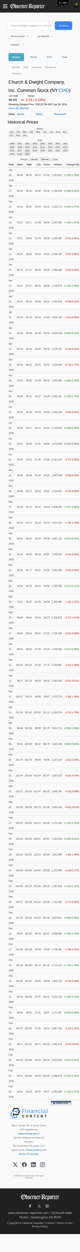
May (38, 132)
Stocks (33, 57)
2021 (50, 150)
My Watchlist (43, 36)
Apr (31, 132)
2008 (12, 147)
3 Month (45, 159)
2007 (65, 143)
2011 (34, 147)
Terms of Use (64, 1223)
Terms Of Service (28, 1154)
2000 (12, 143)
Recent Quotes (18, 36)
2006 (57, 143)
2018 (27, 150)
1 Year (55, 159)
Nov (18, 135)
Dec (25, 135)
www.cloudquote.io (28, 1133)
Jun (45, 132)
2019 (34, 150)
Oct (11, 135)
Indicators (15, 45)
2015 (65, 147)
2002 (27, 143)
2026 (27, 154)
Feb (18, 132)
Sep (65, 132)
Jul (51, 132)
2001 (19, 143)
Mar (25, 132)
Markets (16, 57)
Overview (16, 67)
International (50, 67)
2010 (27, 147)
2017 (19, 150)
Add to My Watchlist (18, 108)
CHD (64, 90)
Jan (11, 132)
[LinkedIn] (33, 1165)
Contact (50, 1223)
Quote (20, 114)
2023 (65, 150)
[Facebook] (24, 1165)
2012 (42, 147)
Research (60, 114)
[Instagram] (42, 1165)
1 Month (34, 159)
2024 (12, 154)
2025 (19, 154)
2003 (34, 143)
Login (64, 2)
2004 (42, 143)
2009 (19, 147)
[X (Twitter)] (15, 1165)
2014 (57, 147)
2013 (50, 147)
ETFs (49, 57)
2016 (12, 150)
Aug (58, 132)
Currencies (37, 67)
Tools (65, 57)
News (25, 67)
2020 (42, 150)
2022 (57, 150)
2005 (50, 143)
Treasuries (16, 73)
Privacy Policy (33, 1150)
